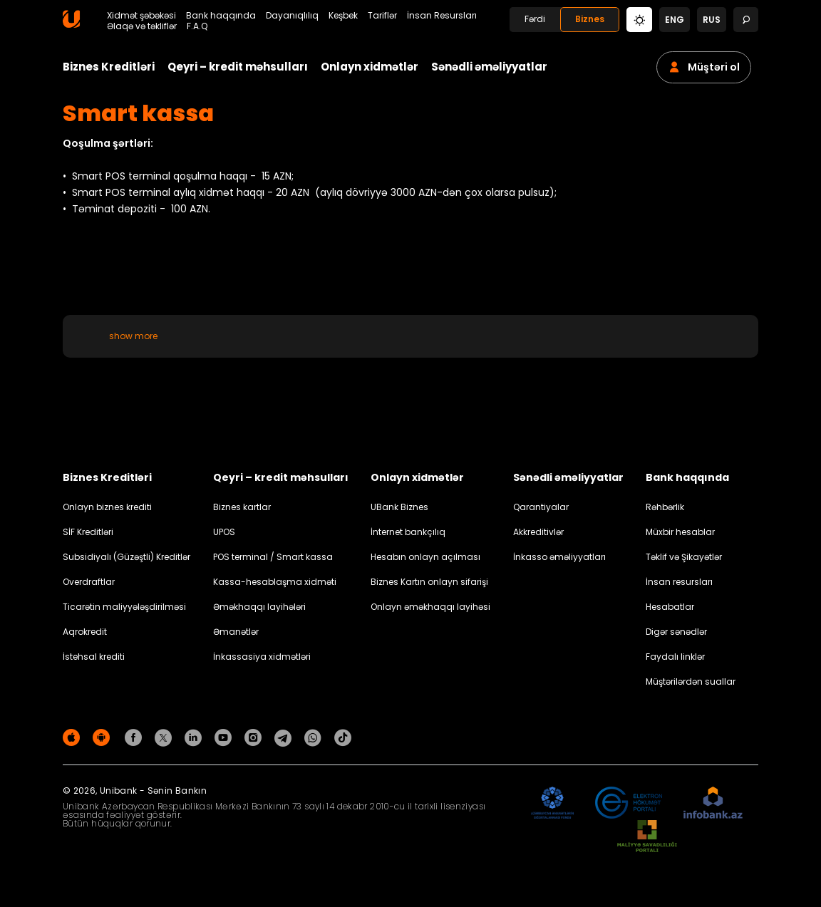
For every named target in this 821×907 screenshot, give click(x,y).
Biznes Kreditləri (109, 66)
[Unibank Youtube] (225, 737)
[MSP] (647, 837)
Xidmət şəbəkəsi (141, 15)
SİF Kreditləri (88, 532)
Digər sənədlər (676, 632)
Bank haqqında (221, 15)
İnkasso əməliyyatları (559, 557)
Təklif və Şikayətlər (684, 557)
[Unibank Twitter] (165, 737)
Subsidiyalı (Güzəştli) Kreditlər (126, 557)
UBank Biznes (399, 507)
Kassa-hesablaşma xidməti (274, 582)
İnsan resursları (679, 582)
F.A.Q (197, 26)
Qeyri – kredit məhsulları (237, 66)
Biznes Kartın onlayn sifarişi (429, 582)
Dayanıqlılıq (292, 15)
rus (712, 20)
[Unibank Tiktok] (342, 737)
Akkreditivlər (538, 532)
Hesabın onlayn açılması (425, 557)
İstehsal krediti (94, 657)
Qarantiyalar (541, 507)
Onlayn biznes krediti (107, 507)
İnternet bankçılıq (408, 532)
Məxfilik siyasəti (725, 740)
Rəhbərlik (665, 507)
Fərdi (535, 19)
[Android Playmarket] (103, 737)
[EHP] (628, 803)
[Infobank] (713, 803)
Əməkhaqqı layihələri (259, 607)
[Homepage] (71, 24)
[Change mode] (639, 18)
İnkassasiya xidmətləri (262, 657)
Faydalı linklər (675, 657)
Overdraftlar (89, 582)
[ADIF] (552, 803)
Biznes (589, 19)
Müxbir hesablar (680, 532)
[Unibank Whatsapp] (315, 737)
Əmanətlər (236, 632)
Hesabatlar (670, 607)
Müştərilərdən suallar (690, 681)
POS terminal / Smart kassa (273, 557)
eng (674, 20)
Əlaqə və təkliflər (142, 26)
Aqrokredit (85, 632)
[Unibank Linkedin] (195, 737)
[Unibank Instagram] (255, 737)
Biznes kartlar (242, 507)
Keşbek (343, 15)
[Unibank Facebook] (135, 737)
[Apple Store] (73, 737)
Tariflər (382, 15)
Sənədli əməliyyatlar (489, 66)
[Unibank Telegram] (285, 737)
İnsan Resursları (442, 15)
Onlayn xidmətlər (369, 66)
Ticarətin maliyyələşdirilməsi (124, 607)
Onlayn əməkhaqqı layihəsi (430, 607)
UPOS (224, 532)
